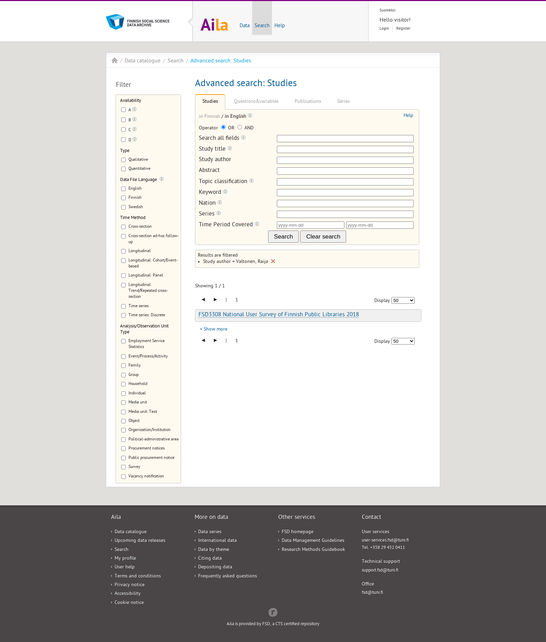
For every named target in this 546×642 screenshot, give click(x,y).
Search (262, 26)
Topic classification (226, 182)
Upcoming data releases (140, 541)
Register (403, 29)
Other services (296, 517)
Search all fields (222, 138)
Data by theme (213, 550)
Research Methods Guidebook (313, 550)
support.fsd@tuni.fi (380, 570)
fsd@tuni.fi (372, 593)
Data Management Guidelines (313, 541)
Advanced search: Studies (220, 61)
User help (125, 568)
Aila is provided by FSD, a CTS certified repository (273, 624)
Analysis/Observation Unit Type (144, 329)
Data (245, 26)
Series (343, 102)
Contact (371, 517)
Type (125, 151)
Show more (215, 330)
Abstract (209, 171)
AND (245, 128)
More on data (211, 517)
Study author (215, 160)
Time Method (133, 218)
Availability (130, 101)
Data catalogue (143, 61)
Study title (215, 149)
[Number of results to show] (403, 300)
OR (228, 128)
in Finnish (210, 117)
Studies (210, 102)
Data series (209, 532)
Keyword (213, 192)
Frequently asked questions (227, 577)
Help (279, 26)
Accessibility (128, 594)
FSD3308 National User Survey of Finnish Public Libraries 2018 (278, 315)
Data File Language (138, 180)
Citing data (210, 559)
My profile (125, 559)
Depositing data (215, 568)
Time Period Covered (229, 225)
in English (236, 117)
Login (384, 29)
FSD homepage (297, 532)
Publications (308, 102)
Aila (114, 60)
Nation (210, 203)
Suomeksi (388, 11)
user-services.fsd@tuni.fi (385, 540)
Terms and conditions (138, 577)
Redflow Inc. (273, 611)
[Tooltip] (134, 110)
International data (217, 541)
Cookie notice (129, 603)
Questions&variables (256, 102)
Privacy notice (130, 585)
